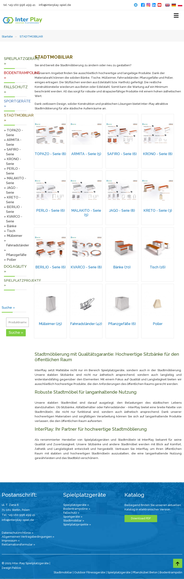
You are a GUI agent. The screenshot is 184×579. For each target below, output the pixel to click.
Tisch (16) (157, 267)
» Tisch (9, 231)
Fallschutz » (71, 512)
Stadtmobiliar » (73, 520)
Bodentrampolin (171, 572)
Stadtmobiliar (63, 572)
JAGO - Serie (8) (122, 210)
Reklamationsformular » (18, 544)
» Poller (10, 260)
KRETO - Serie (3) (157, 210)
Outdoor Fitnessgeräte (89, 572)
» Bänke (10, 226)
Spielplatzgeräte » (76, 504)
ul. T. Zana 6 (10, 504)
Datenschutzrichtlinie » (17, 532)
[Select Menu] (176, 16)
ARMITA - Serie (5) (86, 154)
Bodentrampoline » (76, 508)
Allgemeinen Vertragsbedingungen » (28, 536)
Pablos (16, 567)
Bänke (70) (122, 267)
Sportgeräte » (72, 516)
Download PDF (141, 518)
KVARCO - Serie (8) (86, 267)
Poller (157, 324)
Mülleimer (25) (50, 324)
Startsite (7, 36)
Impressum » (11, 540)
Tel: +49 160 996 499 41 (18, 514)
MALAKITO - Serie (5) (86, 212)
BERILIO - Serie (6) (50, 267)
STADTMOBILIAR (31, 36)
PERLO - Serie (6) (50, 210)
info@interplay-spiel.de (55, 5)
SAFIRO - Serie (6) (122, 154)
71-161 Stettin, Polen (16, 509)
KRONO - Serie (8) (157, 154)
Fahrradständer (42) (86, 324)
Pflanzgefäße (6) (122, 324)
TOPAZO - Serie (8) (50, 154)
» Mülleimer (13, 236)
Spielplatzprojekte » (77, 524)
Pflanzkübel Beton (145, 572)
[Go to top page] (177, 563)
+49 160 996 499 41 (22, 5)
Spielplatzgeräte (119, 572)
